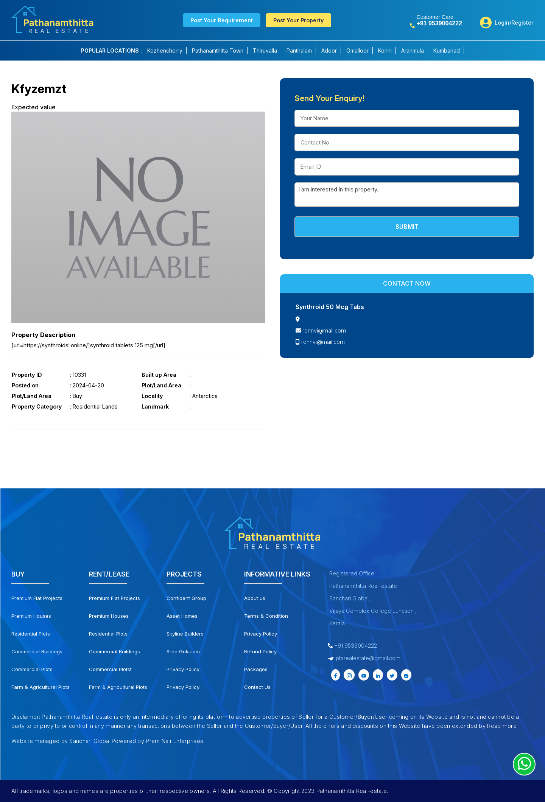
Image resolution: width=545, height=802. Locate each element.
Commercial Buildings (36, 651)
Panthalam (299, 50)
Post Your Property (298, 20)
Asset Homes (182, 616)
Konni (385, 50)
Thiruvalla (265, 50)
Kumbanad (446, 50)
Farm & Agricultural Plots (40, 687)
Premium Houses (31, 616)
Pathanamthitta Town (217, 50)
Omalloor (357, 50)
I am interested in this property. (406, 194)
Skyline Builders (185, 634)
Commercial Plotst (110, 669)
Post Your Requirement (221, 20)
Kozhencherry (164, 50)
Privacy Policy (183, 669)
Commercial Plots (32, 669)
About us (254, 598)
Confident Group (186, 598)
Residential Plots (30, 634)
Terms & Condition (266, 616)
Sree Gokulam (183, 651)
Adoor (329, 50)
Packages (256, 669)
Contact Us (257, 687)
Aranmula (412, 50)
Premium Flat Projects (36, 598)
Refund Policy (260, 651)
